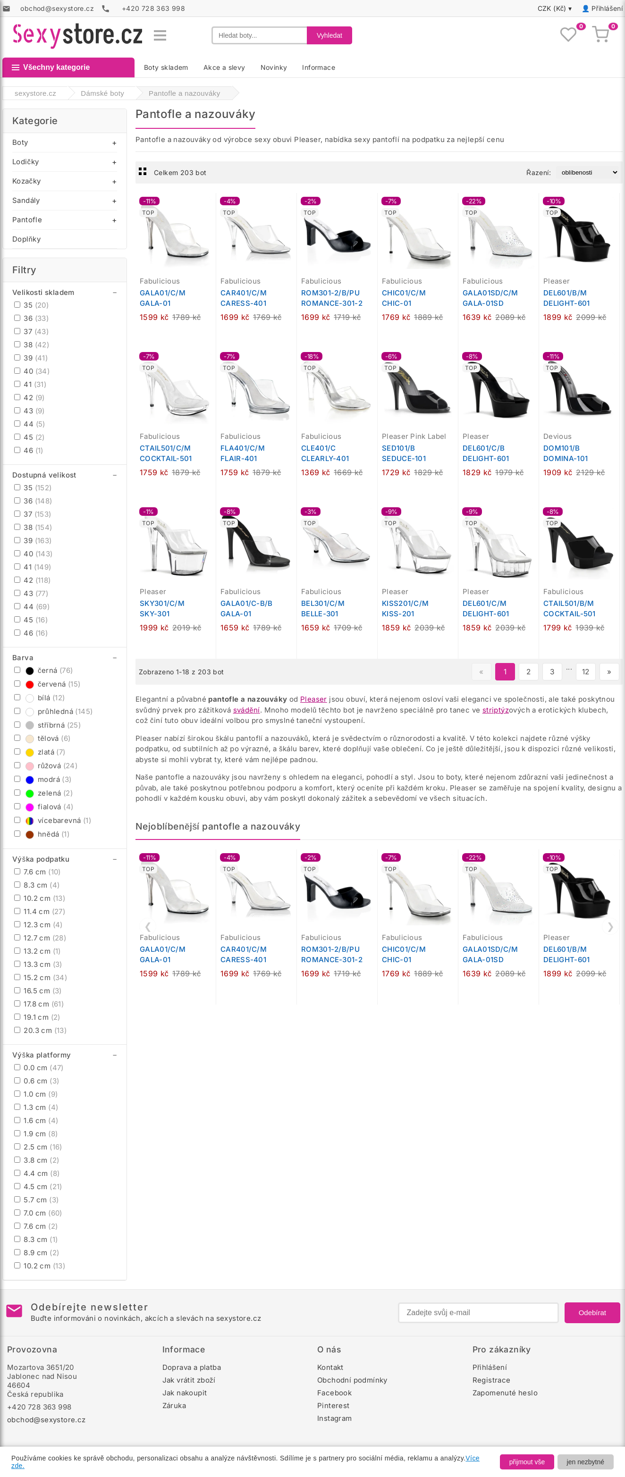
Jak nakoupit (184, 1392)
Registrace (492, 1380)
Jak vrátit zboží (189, 1380)
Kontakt (330, 1367)
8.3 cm (36, 885)
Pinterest (333, 1405)
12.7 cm (40, 937)
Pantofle (27, 219)
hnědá (41, 834)
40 (32, 371)
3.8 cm (36, 1160)
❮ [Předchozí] (148, 926)
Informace (318, 67)
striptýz (495, 709)
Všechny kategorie (51, 67)
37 (31, 331)
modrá (43, 779)
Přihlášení (607, 8)
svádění (246, 709)
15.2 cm (40, 977)
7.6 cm (37, 871)
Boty (20, 142)
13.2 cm (37, 951)
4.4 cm (36, 1173)
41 (30, 384)
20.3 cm (40, 1030)
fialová (43, 806)
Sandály (26, 200)
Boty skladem (166, 67)
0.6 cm (36, 1080)
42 (29, 397)
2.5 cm (38, 1146)
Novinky (274, 67)
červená (47, 684)
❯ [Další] (611, 926)
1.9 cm (36, 1133)
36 (31, 318)
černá (43, 670)
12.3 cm (38, 924)
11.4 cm (39, 911)
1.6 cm (36, 1120)
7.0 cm (38, 1212)
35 (31, 305)
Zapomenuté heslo (505, 1392)
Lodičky (25, 161)
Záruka (174, 1405)
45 (29, 437)
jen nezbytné (585, 1462)
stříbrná (47, 725)
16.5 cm (38, 990)
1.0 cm (36, 1094)
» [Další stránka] (609, 671)
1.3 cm (36, 1107)
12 (586, 671)
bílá (39, 697)
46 (28, 450)
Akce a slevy (224, 67)
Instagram (334, 1418)
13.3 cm (38, 964)
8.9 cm (36, 1252)
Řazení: (538, 172)
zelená (43, 793)
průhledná (53, 711)
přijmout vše (527, 1462)
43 (29, 410)
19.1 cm (37, 1017)
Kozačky (26, 180)
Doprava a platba (191, 1367)
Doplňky (26, 239)
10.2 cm (39, 898)
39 (31, 357)
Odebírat (592, 1313)
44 (29, 424)
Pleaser (313, 699)
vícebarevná (52, 820)
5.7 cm (36, 1199)
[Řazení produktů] (587, 172)
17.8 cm (39, 1003)
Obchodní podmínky (352, 1380)
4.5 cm (38, 1186)
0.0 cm (39, 1067)
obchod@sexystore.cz (46, 1419)
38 (31, 344)
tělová (42, 738)
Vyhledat (329, 35)
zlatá (40, 751)
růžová (45, 765)
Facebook (334, 1392)
